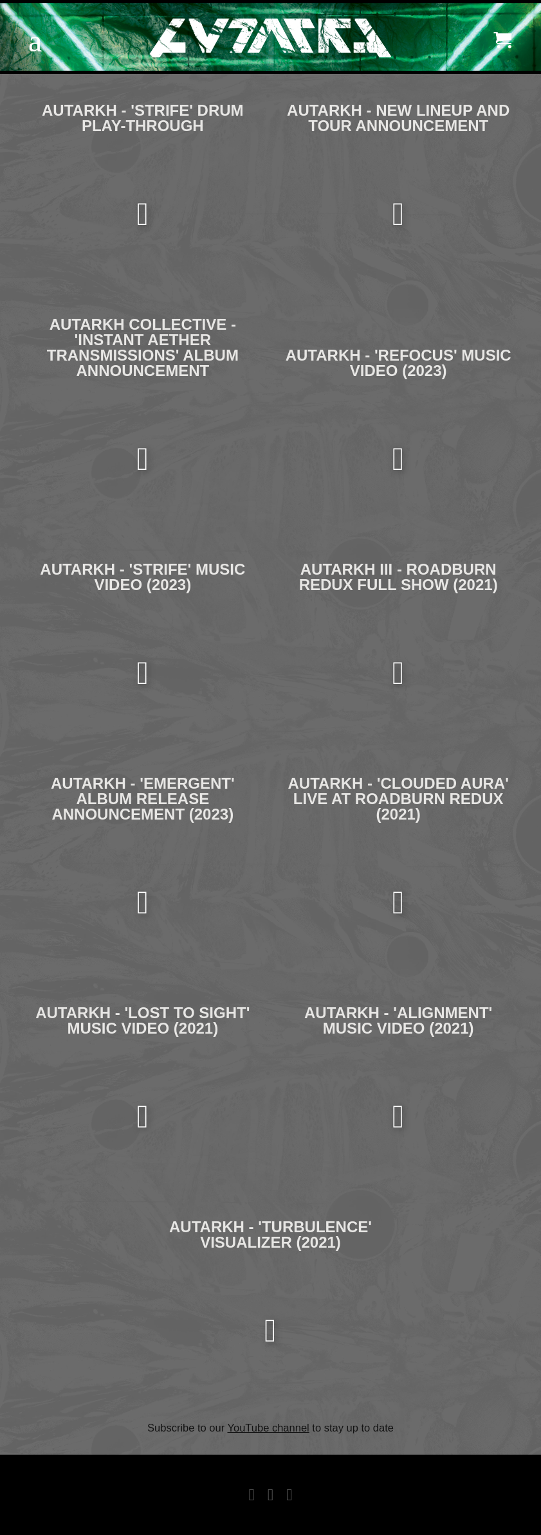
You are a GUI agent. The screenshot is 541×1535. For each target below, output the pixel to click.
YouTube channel (268, 1427)
